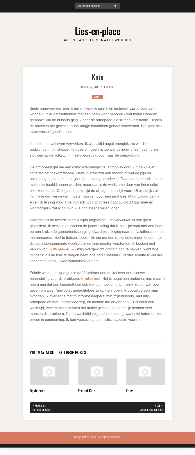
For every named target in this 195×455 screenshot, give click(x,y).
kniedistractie (92, 279)
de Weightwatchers (65, 249)
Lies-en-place (97, 30)
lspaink (111, 86)
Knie (97, 96)
